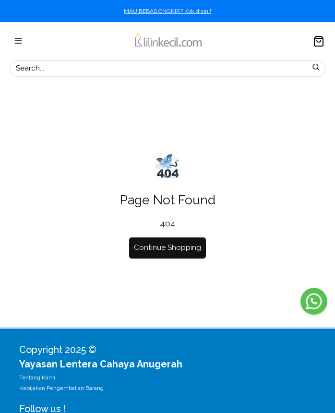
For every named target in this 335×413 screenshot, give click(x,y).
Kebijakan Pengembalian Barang (61, 388)
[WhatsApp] (313, 301)
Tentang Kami (37, 377)
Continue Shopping (167, 247)
